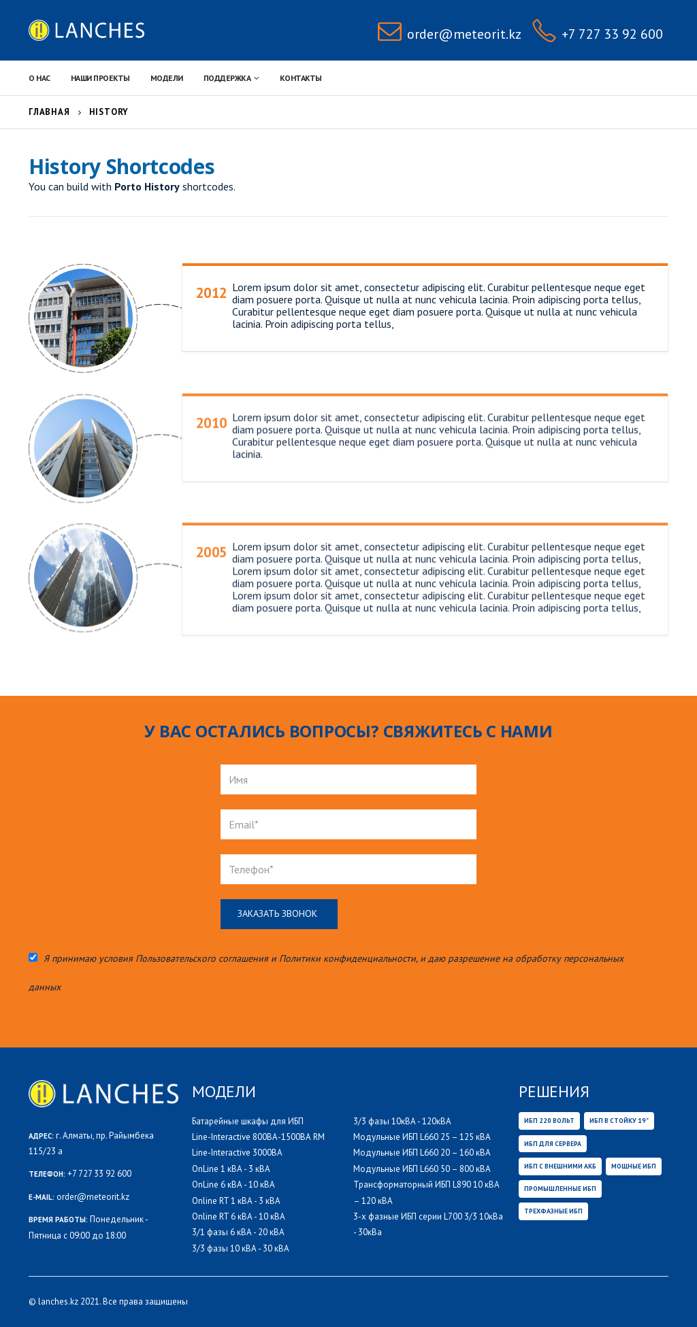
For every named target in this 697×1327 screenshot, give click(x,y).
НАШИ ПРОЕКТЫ (100, 78)
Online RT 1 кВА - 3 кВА (236, 1201)
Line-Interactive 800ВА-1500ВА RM (258, 1137)
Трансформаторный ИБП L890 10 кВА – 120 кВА (426, 1192)
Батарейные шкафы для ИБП (248, 1121)
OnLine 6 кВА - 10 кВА (233, 1184)
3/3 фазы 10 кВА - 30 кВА (240, 1248)
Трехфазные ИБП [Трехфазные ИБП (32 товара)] (553, 1211)
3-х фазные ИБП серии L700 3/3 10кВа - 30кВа (428, 1224)
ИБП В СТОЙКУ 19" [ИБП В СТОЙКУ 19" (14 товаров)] (619, 1120)
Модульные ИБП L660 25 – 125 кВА (422, 1137)
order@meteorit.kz (92, 1197)
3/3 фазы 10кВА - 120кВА (402, 1121)
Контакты (301, 78)
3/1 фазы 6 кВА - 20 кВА (238, 1232)
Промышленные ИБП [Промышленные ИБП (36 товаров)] (560, 1188)
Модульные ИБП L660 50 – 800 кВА (422, 1169)
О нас (39, 78)
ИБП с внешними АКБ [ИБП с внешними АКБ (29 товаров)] (560, 1166)
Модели (166, 78)
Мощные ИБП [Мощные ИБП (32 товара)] (633, 1166)
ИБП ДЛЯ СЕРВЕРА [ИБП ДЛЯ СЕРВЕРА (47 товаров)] (552, 1143)
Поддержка (227, 78)
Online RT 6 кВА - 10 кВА (238, 1216)
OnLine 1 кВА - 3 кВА (231, 1169)
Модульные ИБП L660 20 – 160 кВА (422, 1152)
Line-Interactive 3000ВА (237, 1152)
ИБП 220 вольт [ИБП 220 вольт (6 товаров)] (549, 1120)
